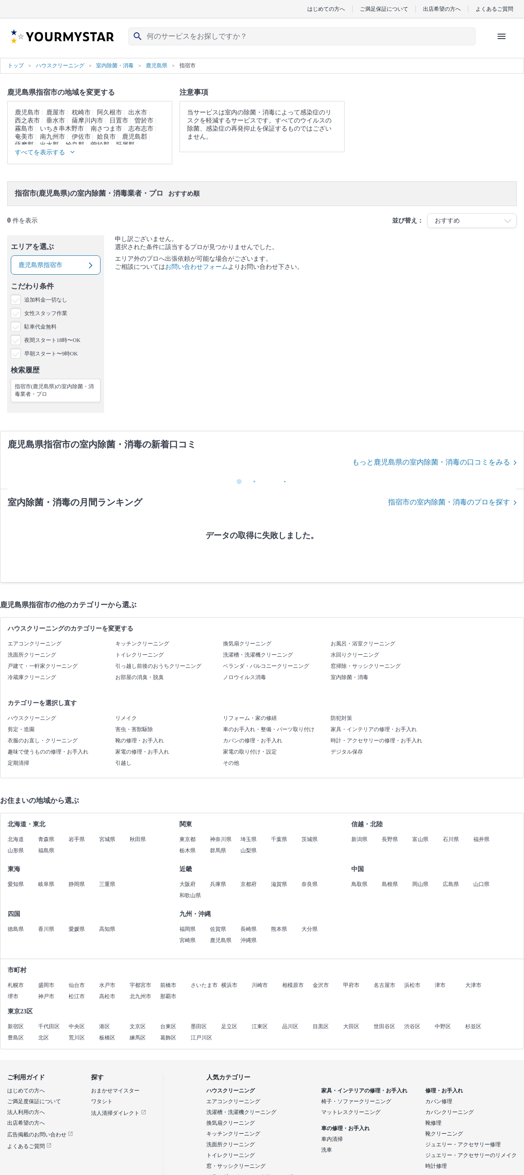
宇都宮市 (140, 985)
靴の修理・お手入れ (139, 740)
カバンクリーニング (449, 1112)
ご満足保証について (384, 9)
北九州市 (140, 996)
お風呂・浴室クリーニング (363, 643)
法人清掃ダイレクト (118, 1113)
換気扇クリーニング (247, 643)
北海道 (16, 839)
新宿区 (16, 1026)
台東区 (168, 1026)
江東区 (260, 1026)
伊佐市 (81, 136)
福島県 (46, 850)
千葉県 (279, 839)
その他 (231, 763)
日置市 (118, 120)
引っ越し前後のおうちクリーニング (158, 666)
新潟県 (359, 839)
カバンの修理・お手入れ (252, 740)
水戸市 (107, 985)
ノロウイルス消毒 (244, 677)
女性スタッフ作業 (45, 313)
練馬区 (138, 1038)
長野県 (390, 839)
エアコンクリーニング (34, 643)
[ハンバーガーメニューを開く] (501, 36)
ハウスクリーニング (32, 718)
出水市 (137, 112)
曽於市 (144, 120)
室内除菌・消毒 (349, 677)
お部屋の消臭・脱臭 (139, 677)
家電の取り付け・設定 (250, 752)
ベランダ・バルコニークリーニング (266, 666)
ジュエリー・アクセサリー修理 (463, 1144)
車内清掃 (332, 1139)
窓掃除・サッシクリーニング (366, 666)
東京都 (187, 839)
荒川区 (77, 1038)
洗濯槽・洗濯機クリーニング (258, 655)
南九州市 (52, 136)
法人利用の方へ (26, 1112)
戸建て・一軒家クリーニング (43, 666)
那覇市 (168, 996)
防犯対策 (341, 718)
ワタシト (102, 1101)
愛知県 (16, 884)
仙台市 (77, 985)
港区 (104, 1026)
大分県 (309, 929)
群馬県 (218, 850)
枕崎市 (81, 112)
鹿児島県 (220, 940)
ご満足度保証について (34, 1101)
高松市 (107, 996)
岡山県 (420, 884)
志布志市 (140, 128)
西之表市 (27, 120)
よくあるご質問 (494, 9)
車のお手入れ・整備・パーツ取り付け (268, 729)
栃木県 (187, 850)
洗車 (326, 1150)
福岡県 (187, 929)
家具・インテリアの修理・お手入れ (374, 729)
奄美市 (24, 136)
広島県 (451, 884)
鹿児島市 (27, 112)
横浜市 (229, 985)
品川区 (290, 1026)
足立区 (229, 1026)
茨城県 (309, 839)
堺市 (13, 996)
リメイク (126, 718)
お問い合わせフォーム (196, 266)
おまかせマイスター (115, 1090)
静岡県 (77, 884)
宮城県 (107, 839)
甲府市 (351, 985)
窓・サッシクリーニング (236, 1166)
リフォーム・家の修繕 (250, 718)
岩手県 (77, 839)
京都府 (248, 884)
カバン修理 (438, 1101)
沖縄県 (248, 940)
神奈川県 (220, 839)
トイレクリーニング (139, 655)
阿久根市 (109, 112)
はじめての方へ (326, 9)
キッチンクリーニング (142, 643)
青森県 (46, 839)
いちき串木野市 (62, 128)
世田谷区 (384, 1026)
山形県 (16, 850)
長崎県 (248, 929)
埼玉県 (248, 839)
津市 (440, 985)
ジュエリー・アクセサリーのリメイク (471, 1155)
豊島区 (16, 1038)
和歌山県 (190, 895)
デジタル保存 (347, 752)
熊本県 (279, 929)
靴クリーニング (444, 1134)
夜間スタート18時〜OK (52, 340)
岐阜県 (46, 884)
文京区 (138, 1026)
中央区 (77, 1026)
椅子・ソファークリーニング (356, 1101)
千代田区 (49, 1026)
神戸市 (46, 996)
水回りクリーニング (355, 655)
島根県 (390, 884)
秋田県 (138, 839)
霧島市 (24, 128)
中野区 (443, 1026)
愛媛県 (77, 929)
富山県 (420, 839)
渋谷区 (412, 1026)
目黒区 (321, 1026)
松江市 (77, 996)
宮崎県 (187, 940)
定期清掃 (18, 763)
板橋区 (107, 1038)
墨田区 (199, 1026)
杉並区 (473, 1026)
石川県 (451, 839)
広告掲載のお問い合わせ (40, 1134)
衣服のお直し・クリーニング (43, 740)
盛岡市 (46, 985)
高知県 (107, 929)
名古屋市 (384, 985)
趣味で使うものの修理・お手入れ (48, 752)
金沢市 (321, 985)
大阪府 (187, 884)
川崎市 (260, 985)
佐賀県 (218, 929)
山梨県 (248, 850)
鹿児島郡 (134, 136)
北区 (43, 1038)
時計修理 (436, 1166)
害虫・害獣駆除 (134, 729)
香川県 (46, 929)
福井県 (481, 839)
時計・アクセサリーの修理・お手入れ (376, 740)
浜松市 (412, 985)
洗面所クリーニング (32, 655)
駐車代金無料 (40, 327)
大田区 (351, 1026)
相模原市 (293, 985)
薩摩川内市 (87, 120)
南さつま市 (106, 128)
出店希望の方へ (442, 9)
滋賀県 (279, 884)
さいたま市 (204, 985)
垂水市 (55, 120)
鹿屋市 (55, 112)
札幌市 (16, 985)
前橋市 (168, 985)
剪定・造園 (21, 729)
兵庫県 (218, 884)
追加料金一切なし (45, 300)
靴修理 (433, 1123)
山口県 (481, 884)
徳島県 (16, 929)
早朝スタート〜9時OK (51, 354)
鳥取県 (359, 884)
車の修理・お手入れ (345, 1128)
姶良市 (106, 136)
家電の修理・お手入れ (142, 752)
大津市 (473, 985)
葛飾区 (168, 1038)
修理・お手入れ (444, 1090)
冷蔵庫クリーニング (32, 677)
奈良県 (309, 884)
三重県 (107, 884)
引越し (123, 763)
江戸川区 (201, 1038)
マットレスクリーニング (350, 1112)
